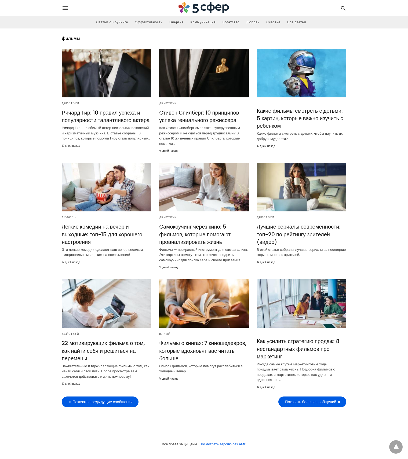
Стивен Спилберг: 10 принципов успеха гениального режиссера (199, 116)
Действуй (70, 103)
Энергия (176, 22)
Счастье (273, 22)
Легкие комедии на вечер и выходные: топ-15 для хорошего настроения (102, 234)
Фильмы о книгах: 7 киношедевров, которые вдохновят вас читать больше (202, 350)
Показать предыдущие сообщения (102, 401)
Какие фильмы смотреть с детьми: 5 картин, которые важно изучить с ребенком (300, 118)
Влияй (164, 334)
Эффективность (149, 22)
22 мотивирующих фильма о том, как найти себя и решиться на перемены (103, 350)
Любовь (253, 22)
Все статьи (296, 22)
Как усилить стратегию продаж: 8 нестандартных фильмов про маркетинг (298, 348)
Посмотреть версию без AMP (222, 443)
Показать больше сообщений (310, 401)
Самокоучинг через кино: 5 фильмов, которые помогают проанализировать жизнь (194, 234)
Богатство (231, 22)
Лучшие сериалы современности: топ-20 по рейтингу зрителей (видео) (298, 234)
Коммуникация (203, 22)
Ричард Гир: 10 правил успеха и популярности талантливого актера (105, 116)
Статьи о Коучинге (112, 22)
